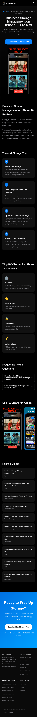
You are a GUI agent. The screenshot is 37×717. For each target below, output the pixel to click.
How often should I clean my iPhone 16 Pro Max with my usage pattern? (18, 377)
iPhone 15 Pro (24, 674)
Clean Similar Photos (8, 694)
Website (22, 690)
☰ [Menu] (33, 3)
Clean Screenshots (7, 690)
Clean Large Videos (8, 700)
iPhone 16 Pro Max (25, 657)
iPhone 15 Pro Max (25, 671)
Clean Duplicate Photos (9, 684)
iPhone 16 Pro (24, 661)
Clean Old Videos (7, 697)
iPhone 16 (23, 667)
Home (4, 11)
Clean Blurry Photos (8, 687)
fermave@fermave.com (9, 666)
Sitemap (22, 687)
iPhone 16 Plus (24, 664)
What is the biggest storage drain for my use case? (18, 386)
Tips (8, 11)
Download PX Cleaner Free (18, 42)
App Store (23, 684)
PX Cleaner (9, 3)
